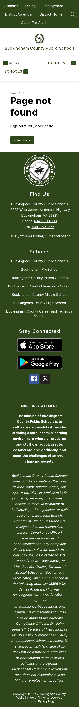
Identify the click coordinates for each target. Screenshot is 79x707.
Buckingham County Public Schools (39, 261)
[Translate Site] (61, 63)
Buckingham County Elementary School (39, 286)
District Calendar (19, 14)
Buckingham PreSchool (39, 269)
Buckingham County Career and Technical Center (39, 313)
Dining (30, 6)
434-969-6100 (45, 221)
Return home (22, 140)
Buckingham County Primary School (40, 278)
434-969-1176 (43, 227)
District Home (51, 14)
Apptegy (48, 701)
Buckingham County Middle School (39, 294)
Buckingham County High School (39, 303)
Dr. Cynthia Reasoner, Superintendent (40, 236)
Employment (52, 6)
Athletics (11, 6)
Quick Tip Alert (33, 23)
